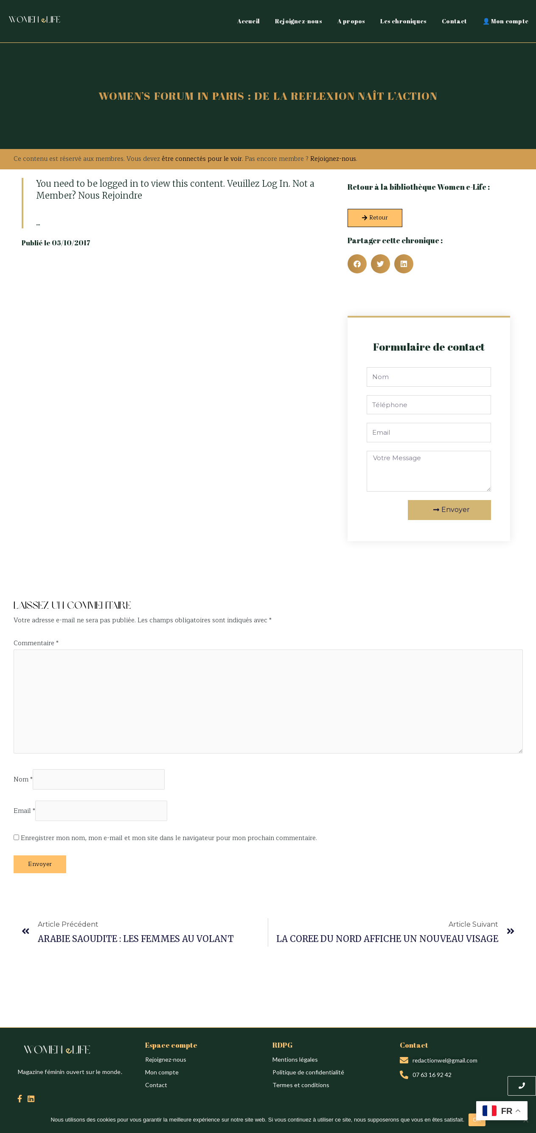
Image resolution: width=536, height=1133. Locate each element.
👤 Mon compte (505, 21)
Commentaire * (36, 643)
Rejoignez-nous (298, 21)
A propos (351, 21)
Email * (24, 812)
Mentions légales (295, 1061)
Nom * (23, 780)
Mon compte (162, 1073)
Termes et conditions (300, 1086)
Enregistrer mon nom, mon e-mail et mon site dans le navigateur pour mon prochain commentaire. (169, 840)
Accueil (248, 21)
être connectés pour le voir (202, 159)
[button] (357, 263)
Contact (454, 21)
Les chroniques (403, 21)
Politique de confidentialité (308, 1073)
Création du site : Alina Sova (51, 586)
